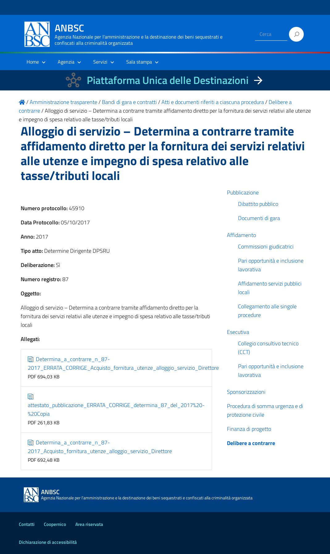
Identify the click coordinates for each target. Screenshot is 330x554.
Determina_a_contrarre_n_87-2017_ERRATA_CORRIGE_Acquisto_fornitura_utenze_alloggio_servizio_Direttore (123, 363)
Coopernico (55, 524)
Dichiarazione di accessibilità (48, 542)
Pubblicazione (243, 192)
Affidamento (241, 235)
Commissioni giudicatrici (266, 246)
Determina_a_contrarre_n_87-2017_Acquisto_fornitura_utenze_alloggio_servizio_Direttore (100, 446)
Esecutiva (238, 332)
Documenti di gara (259, 218)
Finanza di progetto (249, 429)
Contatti (27, 524)
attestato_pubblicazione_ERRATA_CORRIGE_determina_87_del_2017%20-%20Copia (116, 405)
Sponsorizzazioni (246, 392)
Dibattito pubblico (258, 204)
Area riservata (89, 524)
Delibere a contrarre (251, 443)
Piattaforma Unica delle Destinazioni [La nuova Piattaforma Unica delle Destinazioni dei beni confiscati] (168, 80)
